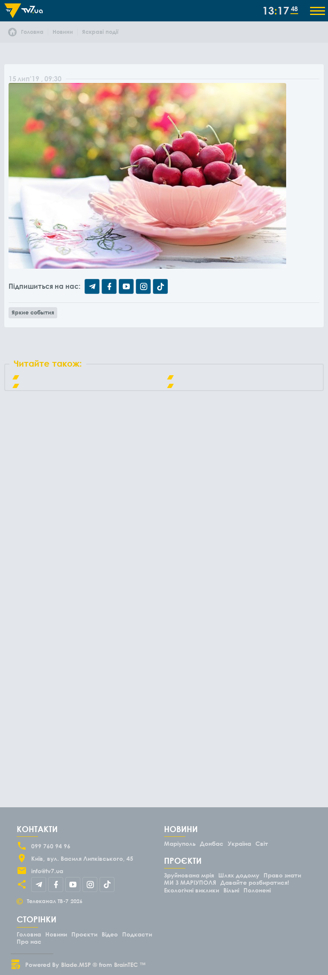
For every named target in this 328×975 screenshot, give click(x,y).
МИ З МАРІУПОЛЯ (190, 882)
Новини (56, 934)
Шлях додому (238, 875)
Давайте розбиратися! (254, 882)
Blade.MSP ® (79, 964)
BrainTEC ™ (130, 964)
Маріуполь (180, 843)
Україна (239, 843)
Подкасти (137, 934)
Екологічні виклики (191, 890)
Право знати (282, 875)
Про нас (29, 941)
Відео (110, 934)
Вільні (231, 890)
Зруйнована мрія (189, 875)
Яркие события (33, 312)
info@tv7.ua (47, 870)
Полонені (257, 890)
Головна (29, 934)
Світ (261, 843)
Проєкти (84, 934)
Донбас (211, 843)
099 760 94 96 (50, 846)
